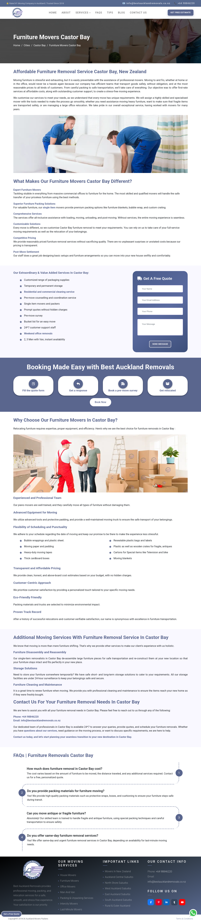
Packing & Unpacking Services (76, 898)
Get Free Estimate (181, 12)
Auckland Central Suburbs (119, 877)
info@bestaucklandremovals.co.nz (41, 720)
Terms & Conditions (184, 919)
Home (16, 45)
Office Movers (67, 886)
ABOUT (66, 12)
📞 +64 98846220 (184, 3)
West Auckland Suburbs (118, 888)
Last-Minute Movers (71, 909)
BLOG (121, 12)
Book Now (100, 402)
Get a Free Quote (13, 914)
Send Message (160, 344)
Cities (27, 45)
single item (49, 207)
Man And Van (67, 892)
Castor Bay (39, 45)
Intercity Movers (69, 903)
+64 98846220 (30, 716)
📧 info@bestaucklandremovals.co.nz (146, 3)
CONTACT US (138, 12)
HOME (53, 12)
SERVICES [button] (82, 12)
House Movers (68, 875)
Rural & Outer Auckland (117, 905)
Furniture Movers (69, 880)
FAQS (98, 12)
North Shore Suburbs (116, 882)
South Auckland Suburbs (118, 899)
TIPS (110, 12)
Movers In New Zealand (118, 871)
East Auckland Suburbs (117, 894)
